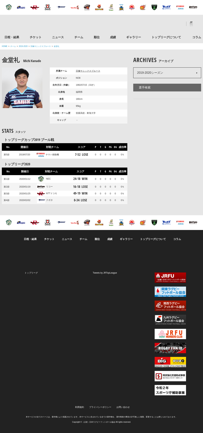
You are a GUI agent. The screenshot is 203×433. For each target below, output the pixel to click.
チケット (36, 37)
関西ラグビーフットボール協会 (170, 306)
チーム (78, 37)
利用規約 (79, 407)
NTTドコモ (47, 193)
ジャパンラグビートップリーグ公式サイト (22, 24)
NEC (44, 179)
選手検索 (145, 87)
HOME (4, 46)
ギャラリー (133, 37)
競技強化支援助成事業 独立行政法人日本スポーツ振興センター (170, 376)
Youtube (179, 24)
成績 (113, 37)
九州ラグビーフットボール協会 (170, 320)
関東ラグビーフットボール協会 (170, 292)
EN (191, 25)
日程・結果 (11, 37)
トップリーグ (31, 273)
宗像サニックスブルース (40, 46)
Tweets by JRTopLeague (105, 273)
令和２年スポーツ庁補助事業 (170, 390)
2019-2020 (23, 46)
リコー (45, 186)
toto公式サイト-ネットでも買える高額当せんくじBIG (170, 362)
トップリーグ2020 (17, 164)
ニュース (58, 37)
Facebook (169, 24)
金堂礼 (56, 46)
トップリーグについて (166, 37)
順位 (97, 37)
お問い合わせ (123, 407)
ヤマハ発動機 (47, 154)
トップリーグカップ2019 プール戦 (29, 139)
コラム (196, 37)
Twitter (159, 24)
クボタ (45, 200)
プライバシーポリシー (100, 407)
